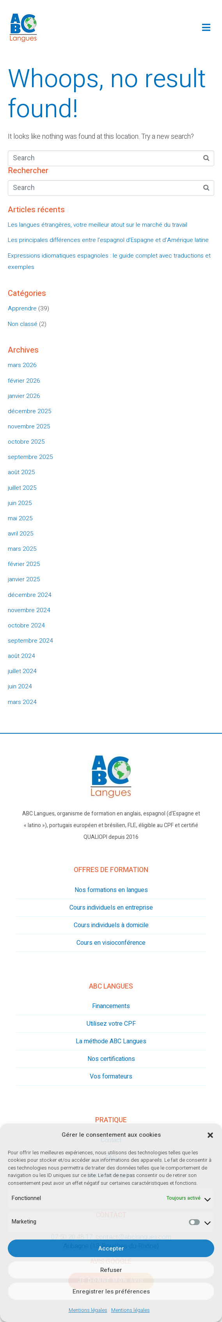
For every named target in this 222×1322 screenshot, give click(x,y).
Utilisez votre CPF (111, 1023)
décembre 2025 (30, 411)
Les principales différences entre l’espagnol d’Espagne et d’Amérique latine (108, 240)
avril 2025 (21, 533)
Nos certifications (111, 1059)
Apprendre (22, 308)
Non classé (22, 324)
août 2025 (21, 472)
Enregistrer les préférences (111, 1291)
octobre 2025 (26, 441)
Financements (111, 1006)
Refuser (111, 1270)
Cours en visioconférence (111, 943)
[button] (210, 1135)
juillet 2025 (22, 488)
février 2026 (24, 380)
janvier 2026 (24, 396)
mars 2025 (22, 549)
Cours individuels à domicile (111, 925)
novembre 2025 (29, 426)
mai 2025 (20, 518)
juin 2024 (20, 686)
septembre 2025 (30, 457)
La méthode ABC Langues (111, 1041)
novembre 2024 (29, 610)
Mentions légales (88, 1310)
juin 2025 (20, 503)
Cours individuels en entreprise (111, 907)
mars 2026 (22, 365)
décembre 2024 (30, 595)
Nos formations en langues (111, 890)
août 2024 (21, 656)
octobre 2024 (26, 625)
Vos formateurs (111, 1076)
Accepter (111, 1248)
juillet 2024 (22, 671)
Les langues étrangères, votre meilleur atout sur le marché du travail (97, 224)
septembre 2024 (30, 640)
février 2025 (24, 564)
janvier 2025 (24, 579)
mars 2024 (22, 702)
